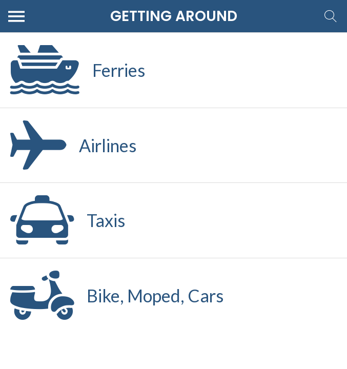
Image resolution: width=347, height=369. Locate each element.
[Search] (330, 16)
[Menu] (16, 16)
